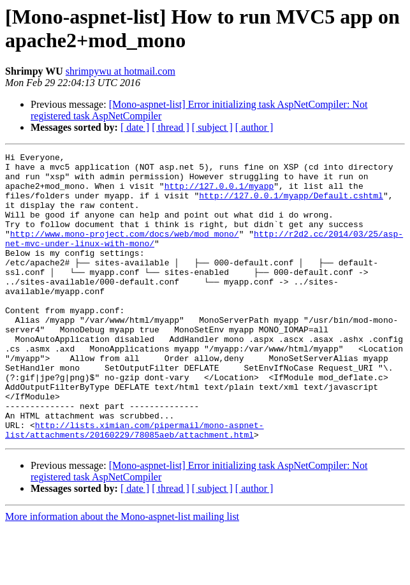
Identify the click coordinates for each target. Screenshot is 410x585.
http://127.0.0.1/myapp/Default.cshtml (291, 205)
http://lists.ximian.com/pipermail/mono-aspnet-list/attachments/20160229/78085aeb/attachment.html (134, 486)
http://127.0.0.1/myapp (219, 193)
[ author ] (254, 127)
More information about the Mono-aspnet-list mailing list (122, 573)
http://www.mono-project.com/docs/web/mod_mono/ (124, 250)
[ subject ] (212, 127)
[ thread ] (170, 127)
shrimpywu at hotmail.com (120, 71)
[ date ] (135, 127)
